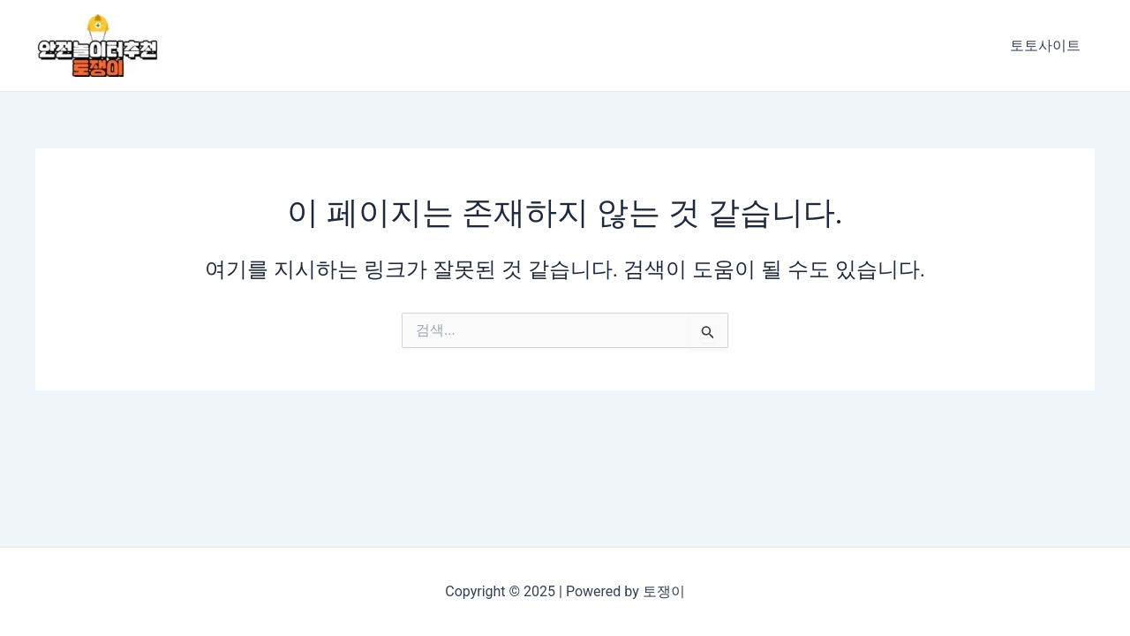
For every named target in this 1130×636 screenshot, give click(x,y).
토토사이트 (1045, 45)
